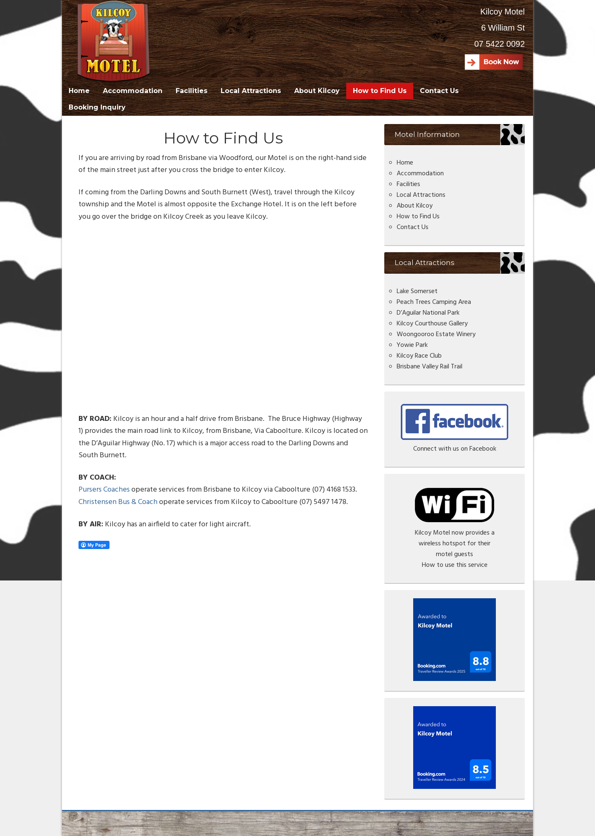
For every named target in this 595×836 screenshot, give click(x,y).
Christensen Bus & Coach (118, 502)
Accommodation (420, 173)
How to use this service (455, 565)
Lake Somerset (417, 291)
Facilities (408, 184)
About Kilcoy (415, 206)
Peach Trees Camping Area (434, 302)
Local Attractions (421, 195)
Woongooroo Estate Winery (436, 334)
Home (405, 163)
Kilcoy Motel (114, 41)
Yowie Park (412, 345)
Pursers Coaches (104, 490)
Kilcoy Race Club (419, 356)
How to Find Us (418, 216)
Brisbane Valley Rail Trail (429, 366)
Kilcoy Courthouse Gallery (432, 323)
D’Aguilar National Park (428, 313)
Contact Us (412, 227)
